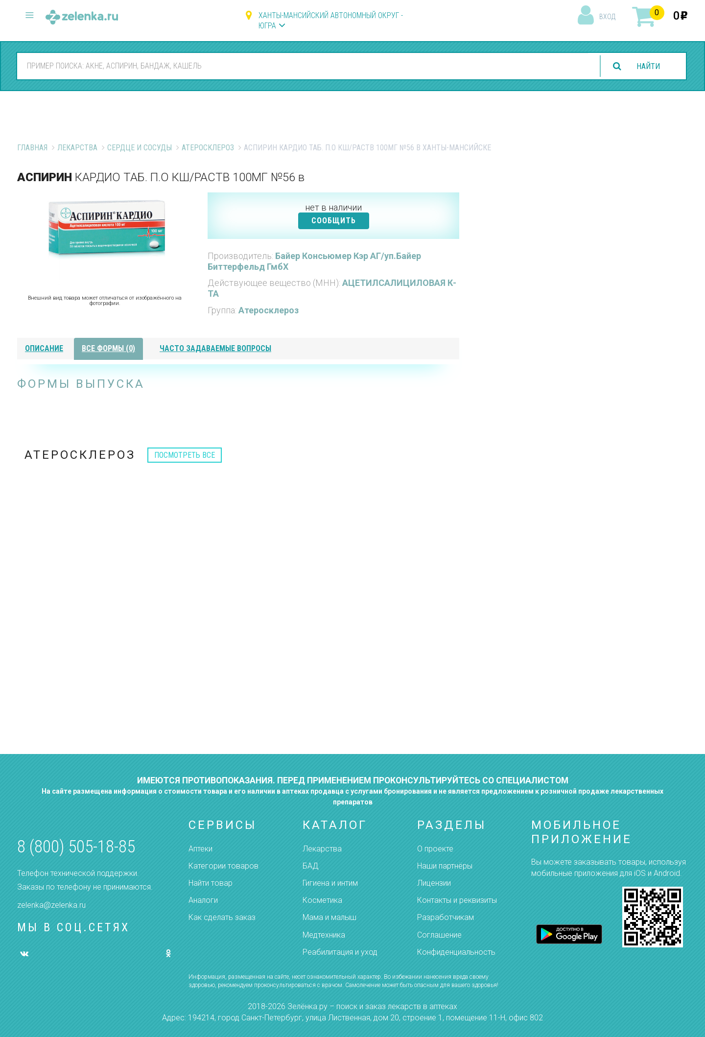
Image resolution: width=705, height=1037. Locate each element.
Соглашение (439, 935)
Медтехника (324, 935)
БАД (310, 866)
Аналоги (203, 900)
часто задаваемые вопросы (215, 348)
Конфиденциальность (456, 952)
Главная (32, 147)
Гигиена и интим (330, 883)
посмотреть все (184, 455)
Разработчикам (445, 917)
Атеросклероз (208, 147)
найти (648, 66)
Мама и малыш (329, 917)
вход (607, 17)
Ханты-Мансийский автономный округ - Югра (330, 20)
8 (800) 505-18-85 (76, 847)
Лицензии (434, 883)
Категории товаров (223, 866)
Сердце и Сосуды (139, 147)
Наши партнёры (444, 866)
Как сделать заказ (222, 917)
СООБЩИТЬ (333, 220)
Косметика (322, 900)
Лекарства (77, 147)
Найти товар (210, 883)
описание (44, 348)
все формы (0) (108, 348)
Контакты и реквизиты (457, 900)
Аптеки (200, 848)
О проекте (435, 848)
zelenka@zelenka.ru (51, 905)
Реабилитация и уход (340, 952)
